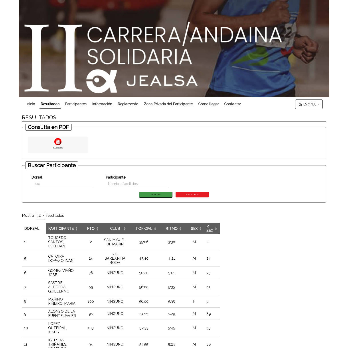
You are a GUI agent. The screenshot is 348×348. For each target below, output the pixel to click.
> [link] (317, 323)
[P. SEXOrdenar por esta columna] (313, 227)
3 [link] (286, 323)
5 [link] (297, 323)
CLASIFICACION (58, 147)
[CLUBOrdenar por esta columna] (184, 227)
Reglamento (128, 104)
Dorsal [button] (31, 227)
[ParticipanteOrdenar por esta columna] (88, 227)
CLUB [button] (184, 227)
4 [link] (291, 323)
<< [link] (262, 323)
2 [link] (280, 323)
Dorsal (36, 177)
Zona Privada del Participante (168, 104)
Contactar (232, 104)
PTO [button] (140, 227)
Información (102, 104)
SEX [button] (289, 227)
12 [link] (312, 323)
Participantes (76, 104)
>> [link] (323, 323)
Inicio (30, 104)
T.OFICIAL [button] (234, 227)
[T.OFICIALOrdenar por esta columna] (234, 227)
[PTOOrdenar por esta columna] (140, 227)
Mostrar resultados (43, 216)
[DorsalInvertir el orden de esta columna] (35, 227)
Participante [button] (63, 227)
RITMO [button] (265, 227)
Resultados (50, 104)
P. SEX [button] (308, 227)
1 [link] (274, 323)
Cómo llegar (208, 104)
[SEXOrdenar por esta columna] (289, 227)
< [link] (268, 323)
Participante (115, 177)
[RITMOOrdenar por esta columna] (265, 227)
